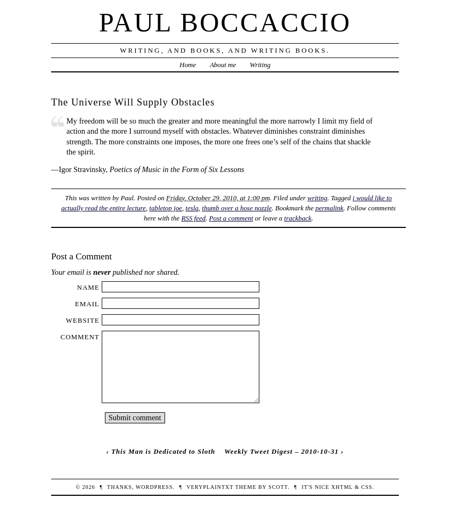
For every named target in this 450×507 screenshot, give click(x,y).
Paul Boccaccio (225, 22)
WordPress (154, 487)
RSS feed (193, 218)
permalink (329, 208)
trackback (298, 218)
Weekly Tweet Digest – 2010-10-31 (281, 451)
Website (83, 320)
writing (317, 198)
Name (88, 287)
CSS (366, 487)
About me (223, 65)
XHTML (342, 487)
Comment (80, 337)
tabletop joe (165, 208)
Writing (260, 65)
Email (87, 304)
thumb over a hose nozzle (237, 208)
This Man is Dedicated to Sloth (163, 451)
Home (187, 65)
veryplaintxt (209, 487)
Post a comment (231, 218)
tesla (191, 208)
